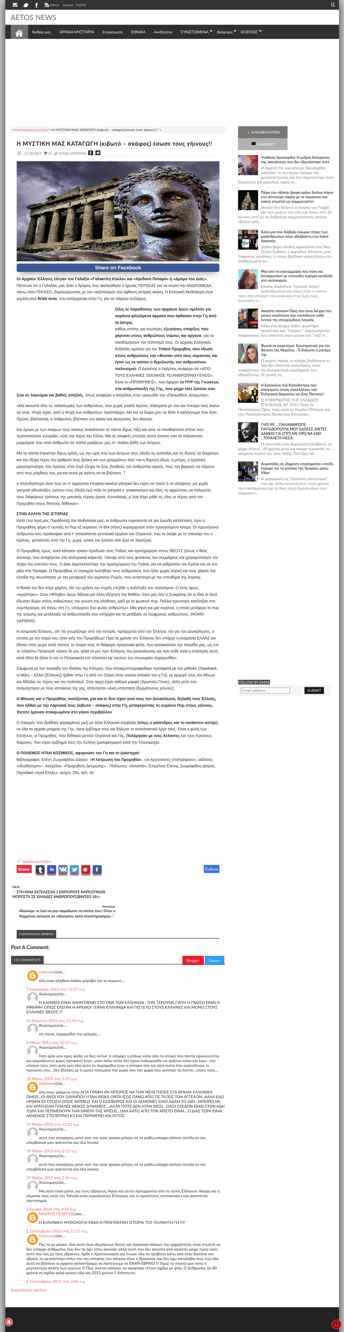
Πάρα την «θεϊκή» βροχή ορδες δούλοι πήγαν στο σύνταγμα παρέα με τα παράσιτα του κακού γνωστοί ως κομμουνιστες (297, 185)
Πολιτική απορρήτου (114, 1327)
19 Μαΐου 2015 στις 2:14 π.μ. (52, 1157)
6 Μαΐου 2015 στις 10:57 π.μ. (52, 1022)
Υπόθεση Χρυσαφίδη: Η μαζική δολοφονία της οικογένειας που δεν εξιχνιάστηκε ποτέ (295, 147)
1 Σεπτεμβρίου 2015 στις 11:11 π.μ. (57, 1211)
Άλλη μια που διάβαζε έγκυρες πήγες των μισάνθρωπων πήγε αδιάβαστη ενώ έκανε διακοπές (295, 224)
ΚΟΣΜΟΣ (249, 31)
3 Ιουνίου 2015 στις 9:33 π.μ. (51, 1189)
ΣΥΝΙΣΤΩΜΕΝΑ (194, 31)
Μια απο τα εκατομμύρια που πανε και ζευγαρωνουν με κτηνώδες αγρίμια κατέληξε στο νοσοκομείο (297, 264)
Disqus (215, 940)
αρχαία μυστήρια (36, 861)
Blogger (193, 940)
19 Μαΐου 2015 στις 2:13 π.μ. (52, 1131)
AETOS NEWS (33, 17)
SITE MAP (90, 1327)
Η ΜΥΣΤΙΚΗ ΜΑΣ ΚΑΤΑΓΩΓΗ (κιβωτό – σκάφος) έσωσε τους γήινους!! (114, 143)
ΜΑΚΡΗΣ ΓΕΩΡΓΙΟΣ (57, 1194)
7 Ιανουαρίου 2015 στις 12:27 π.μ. (56, 969)
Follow (211, 869)
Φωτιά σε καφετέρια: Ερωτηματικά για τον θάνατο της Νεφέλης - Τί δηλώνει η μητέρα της (295, 338)
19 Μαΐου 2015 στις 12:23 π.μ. (53, 1104)
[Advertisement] (172, 82)
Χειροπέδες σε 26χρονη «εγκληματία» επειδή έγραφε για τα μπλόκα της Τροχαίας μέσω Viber (297, 456)
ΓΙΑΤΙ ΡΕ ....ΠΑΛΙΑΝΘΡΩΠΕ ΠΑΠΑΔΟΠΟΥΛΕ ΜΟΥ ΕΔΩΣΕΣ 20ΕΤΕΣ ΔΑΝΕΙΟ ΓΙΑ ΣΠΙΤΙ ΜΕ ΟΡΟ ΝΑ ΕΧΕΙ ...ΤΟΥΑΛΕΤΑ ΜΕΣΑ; (294, 419)
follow (51, 5)
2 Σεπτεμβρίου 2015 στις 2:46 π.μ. (56, 1261)
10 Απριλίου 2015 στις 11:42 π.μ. (55, 1000)
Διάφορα (224, 31)
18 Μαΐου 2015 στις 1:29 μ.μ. (51, 1058)
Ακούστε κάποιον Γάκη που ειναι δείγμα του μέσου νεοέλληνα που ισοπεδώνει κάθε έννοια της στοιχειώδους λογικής (296, 303)
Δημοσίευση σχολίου (29, 1270)
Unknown (47, 952)
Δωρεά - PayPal (74, 5)
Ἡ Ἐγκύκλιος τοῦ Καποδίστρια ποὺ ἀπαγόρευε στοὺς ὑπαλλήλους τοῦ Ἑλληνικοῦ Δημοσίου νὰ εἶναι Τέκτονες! (292, 377)
